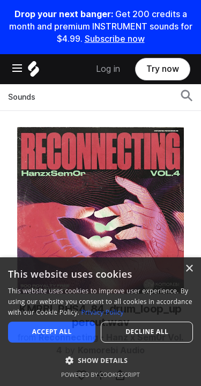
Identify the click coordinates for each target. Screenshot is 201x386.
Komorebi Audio (111, 350)
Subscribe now (115, 39)
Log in (108, 69)
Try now (162, 69)
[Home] (33, 71)
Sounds (21, 97)
